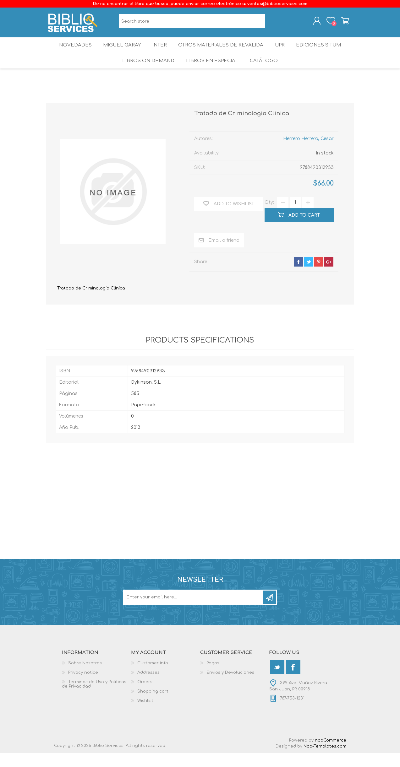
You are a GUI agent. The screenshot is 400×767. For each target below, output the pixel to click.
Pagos (212, 677)
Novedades (71, 51)
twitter (308, 275)
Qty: (269, 216)
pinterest (318, 275)
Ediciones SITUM (323, 51)
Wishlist (145, 715)
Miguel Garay (119, 51)
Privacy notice (83, 686)
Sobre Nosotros (85, 677)
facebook (298, 275)
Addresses (148, 686)
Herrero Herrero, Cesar (308, 152)
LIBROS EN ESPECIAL (211, 72)
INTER (160, 51)
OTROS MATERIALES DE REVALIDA (221, 51)
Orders (144, 696)
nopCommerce (330, 754)
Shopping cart (339, 23)
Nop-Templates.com (325, 760)
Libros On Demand (147, 72)
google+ (328, 275)
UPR (281, 51)
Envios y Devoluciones (230, 686)
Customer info (152, 677)
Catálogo (265, 72)
